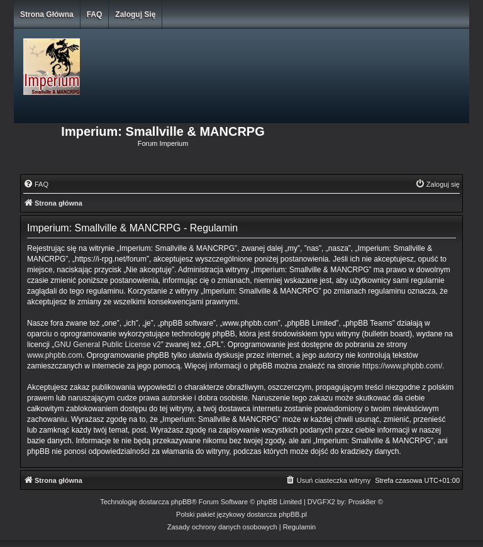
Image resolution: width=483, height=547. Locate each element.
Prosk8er (362, 502)
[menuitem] (35, 184)
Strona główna (47, 14)
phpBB (181, 502)
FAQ (95, 14)
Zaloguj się (135, 14)
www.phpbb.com (54, 355)
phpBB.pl (293, 514)
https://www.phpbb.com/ (402, 366)
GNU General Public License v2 (107, 344)
